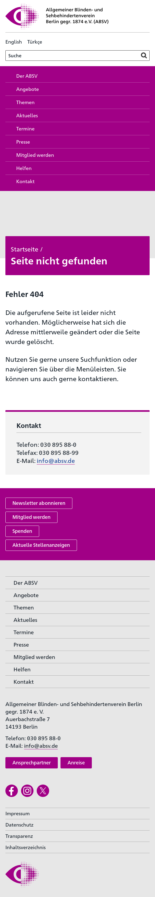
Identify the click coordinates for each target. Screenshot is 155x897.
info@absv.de (56, 460)
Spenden (22, 531)
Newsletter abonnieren (38, 503)
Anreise (76, 762)
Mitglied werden (31, 517)
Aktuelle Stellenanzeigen (41, 545)
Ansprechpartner (31, 762)
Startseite (24, 249)
